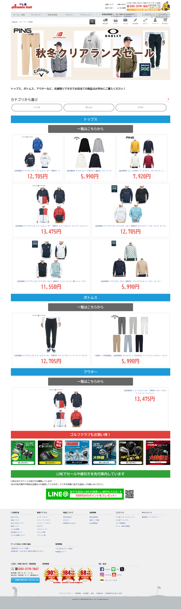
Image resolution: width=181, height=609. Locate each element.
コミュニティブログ (108, 580)
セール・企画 (19, 15)
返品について (15, 526)
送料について (15, 520)
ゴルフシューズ (42, 529)
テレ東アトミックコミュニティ (125, 517)
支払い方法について (17, 523)
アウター (141, 107)
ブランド (69, 15)
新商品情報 (52, 15)
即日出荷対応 (67, 517)
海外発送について (16, 532)
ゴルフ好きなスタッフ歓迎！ (64, 548)
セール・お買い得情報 (123, 526)
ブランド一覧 (41, 535)
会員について (109, 4)
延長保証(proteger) (69, 523)
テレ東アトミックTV (122, 520)
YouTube (116, 574)
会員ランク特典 (94, 520)
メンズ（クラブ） (42, 517)
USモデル (40, 526)
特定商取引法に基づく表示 (113, 593)
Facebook (105, 569)
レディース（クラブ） (44, 520)
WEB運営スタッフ (60, 551)
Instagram (105, 574)
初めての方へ (109, 8)
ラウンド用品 (41, 532)
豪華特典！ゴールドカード (150, 517)
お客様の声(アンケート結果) (20, 548)
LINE (115, 569)
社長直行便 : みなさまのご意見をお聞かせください (27, 551)
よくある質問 (121, 8)
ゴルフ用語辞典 (121, 523)
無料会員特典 (94, 517)
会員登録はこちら (130, 16)
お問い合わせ (121, 4)
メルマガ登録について (18, 535)
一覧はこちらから (90, 129)
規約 (92, 593)
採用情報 (78, 593)
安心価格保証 (94, 523)
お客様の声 (99, 593)
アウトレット (86, 15)
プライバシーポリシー (66, 593)
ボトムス (89, 107)
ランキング (36, 15)
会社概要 (86, 593)
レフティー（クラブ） (44, 523)
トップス (36, 107)
